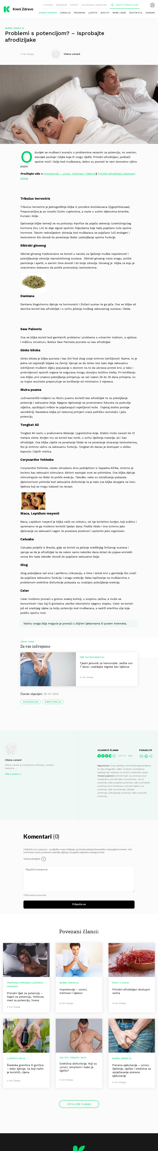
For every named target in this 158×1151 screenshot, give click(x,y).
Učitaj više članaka (79, 1104)
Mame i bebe (119, 13)
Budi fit (105, 13)
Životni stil (136, 13)
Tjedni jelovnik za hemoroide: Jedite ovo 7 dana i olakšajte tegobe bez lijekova (106, 665)
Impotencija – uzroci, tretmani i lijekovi (69, 173)
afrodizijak (31, 702)
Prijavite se (79, 904)
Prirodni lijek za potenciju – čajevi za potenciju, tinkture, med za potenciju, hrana (25, 996)
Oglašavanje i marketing (94, 5)
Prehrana (79, 13)
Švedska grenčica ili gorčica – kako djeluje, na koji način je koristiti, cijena (25, 1068)
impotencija (53, 702)
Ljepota (93, 13)
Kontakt (74, 5)
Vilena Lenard (13, 759)
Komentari (38, 836)
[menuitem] (152, 5)
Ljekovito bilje (16, 1058)
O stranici (48, 5)
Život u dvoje (120, 982)
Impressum (61, 5)
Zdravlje (65, 13)
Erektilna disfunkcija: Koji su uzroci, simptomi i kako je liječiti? (78, 1067)
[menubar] (152, 5)
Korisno (150, 13)
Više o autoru (12, 774)
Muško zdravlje (14, 28)
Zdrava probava (48, 13)
